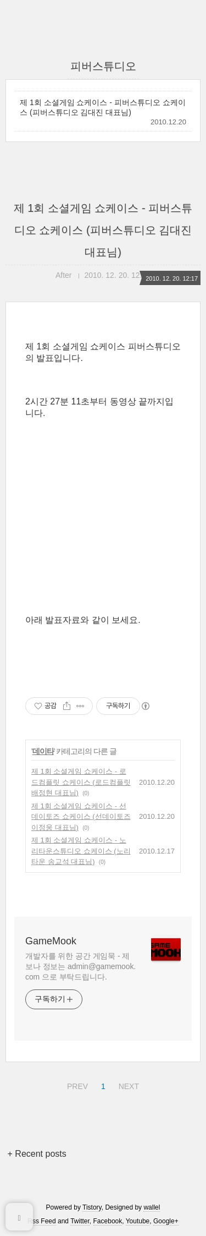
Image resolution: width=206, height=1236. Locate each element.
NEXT (127, 1085)
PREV (76, 1085)
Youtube (138, 1221)
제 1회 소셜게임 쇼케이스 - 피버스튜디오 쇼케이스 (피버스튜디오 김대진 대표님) (103, 107)
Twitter (80, 1221)
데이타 (43, 751)
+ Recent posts (37, 1153)
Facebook (108, 1221)
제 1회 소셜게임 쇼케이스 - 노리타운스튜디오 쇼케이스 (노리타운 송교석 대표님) (81, 851)
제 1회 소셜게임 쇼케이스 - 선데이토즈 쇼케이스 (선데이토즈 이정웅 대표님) (81, 817)
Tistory (92, 1207)
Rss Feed (41, 1221)
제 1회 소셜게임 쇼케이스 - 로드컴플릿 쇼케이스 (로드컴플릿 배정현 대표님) (81, 782)
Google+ (166, 1221)
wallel (151, 1207)
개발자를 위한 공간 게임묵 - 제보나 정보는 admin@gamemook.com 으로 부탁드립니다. (80, 966)
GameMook (50, 941)
